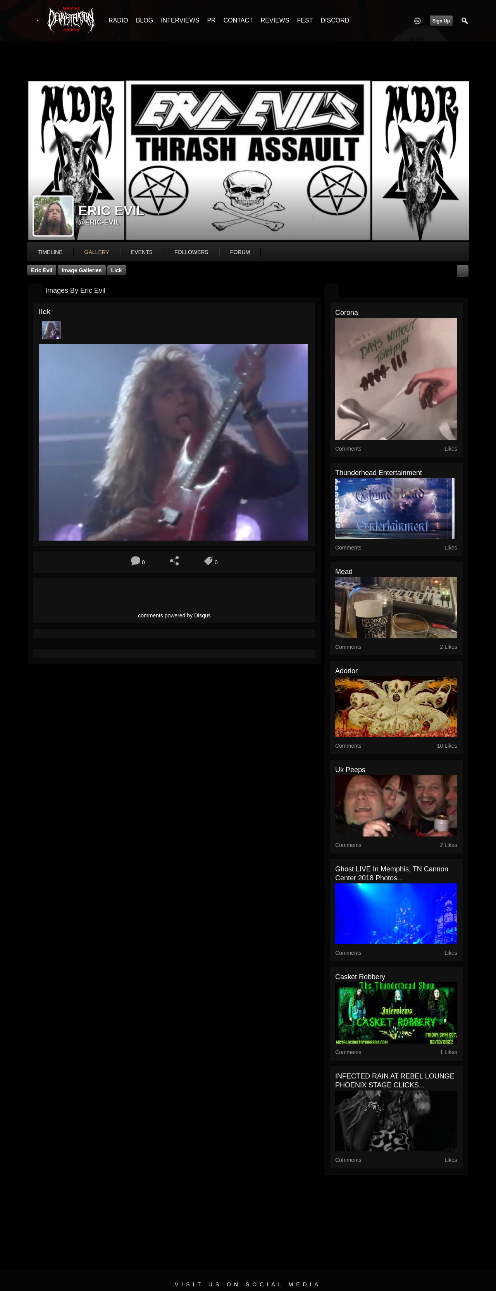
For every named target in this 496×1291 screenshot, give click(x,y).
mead (344, 572)
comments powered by (174, 615)
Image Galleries (82, 270)
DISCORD (334, 20)
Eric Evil (41, 270)
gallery (96, 252)
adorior (346, 671)
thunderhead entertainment (378, 473)
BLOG (144, 20)
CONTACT (238, 20)
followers (191, 252)
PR (211, 20)
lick (116, 270)
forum (240, 252)
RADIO (118, 20)
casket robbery (360, 977)
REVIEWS (275, 20)
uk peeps (350, 770)
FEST (305, 20)
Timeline (50, 252)
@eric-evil (99, 222)
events (142, 252)
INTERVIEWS (180, 20)
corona (346, 312)
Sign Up (441, 21)
